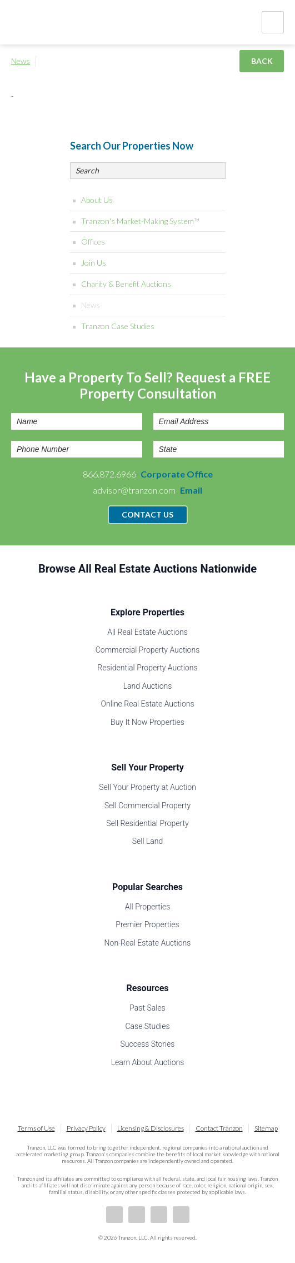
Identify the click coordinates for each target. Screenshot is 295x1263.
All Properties (148, 906)
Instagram (181, 1214)
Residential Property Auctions (147, 667)
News (20, 61)
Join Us (93, 262)
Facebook (114, 1214)
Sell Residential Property (147, 823)
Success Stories (148, 1044)
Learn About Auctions (147, 1062)
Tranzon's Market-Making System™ (140, 221)
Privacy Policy (86, 1128)
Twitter (159, 1214)
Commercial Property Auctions (148, 649)
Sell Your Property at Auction (147, 787)
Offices (93, 241)
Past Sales (147, 1007)
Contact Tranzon (219, 1128)
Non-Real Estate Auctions (147, 942)
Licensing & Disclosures (150, 1128)
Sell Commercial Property (147, 805)
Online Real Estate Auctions (147, 703)
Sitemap (266, 1128)
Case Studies (147, 1026)
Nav (273, 22)
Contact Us (147, 514)
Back (262, 61)
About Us (97, 200)
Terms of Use (36, 1128)
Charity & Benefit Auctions (126, 284)
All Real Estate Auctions (147, 632)
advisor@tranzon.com (147, 490)
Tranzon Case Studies (117, 326)
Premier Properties (147, 924)
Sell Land (147, 841)
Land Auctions (147, 686)
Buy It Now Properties (147, 722)
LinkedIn (136, 1214)
